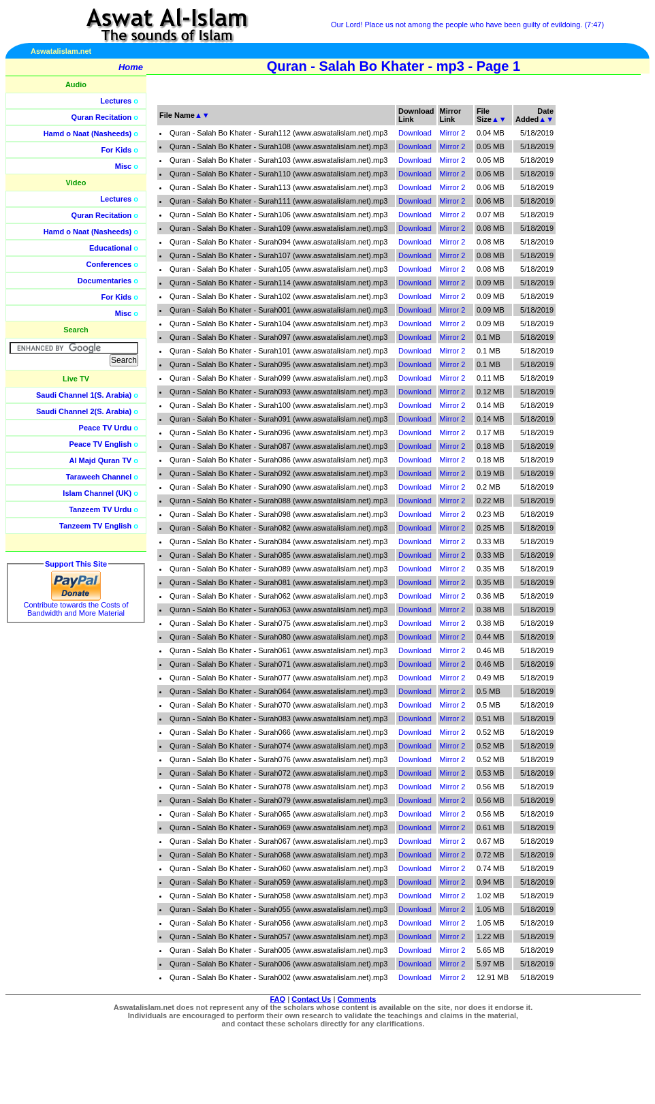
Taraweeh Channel (98, 477)
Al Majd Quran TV (100, 460)
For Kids (116, 150)
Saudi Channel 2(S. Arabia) (83, 411)
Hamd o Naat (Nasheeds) (88, 133)
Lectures (115, 101)
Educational (110, 248)
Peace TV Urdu (105, 428)
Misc (123, 166)
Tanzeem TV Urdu (100, 509)
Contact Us (311, 999)
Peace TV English (100, 444)
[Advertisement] (590, 306)
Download (415, 133)
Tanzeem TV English (95, 526)
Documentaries (104, 281)
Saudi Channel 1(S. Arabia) (83, 395)
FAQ (278, 999)
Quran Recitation (101, 117)
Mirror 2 (453, 133)
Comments (357, 999)
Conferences (109, 264)
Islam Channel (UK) (97, 493)
